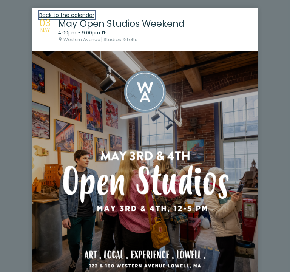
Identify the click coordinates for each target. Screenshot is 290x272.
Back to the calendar (66, 15)
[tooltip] (103, 32)
